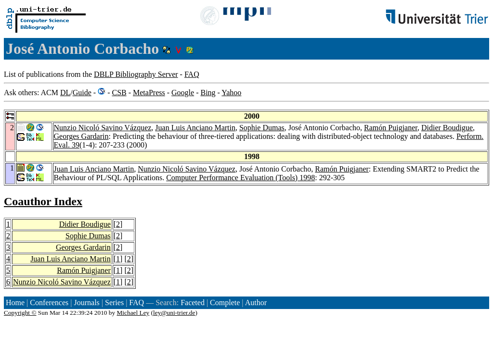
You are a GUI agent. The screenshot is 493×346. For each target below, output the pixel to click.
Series (114, 302)
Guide (82, 92)
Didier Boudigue (447, 128)
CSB (119, 92)
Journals (86, 302)
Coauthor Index (43, 201)
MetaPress (149, 92)
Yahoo (231, 92)
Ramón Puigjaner (390, 128)
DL (65, 92)
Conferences (49, 302)
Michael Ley (133, 312)
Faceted (193, 302)
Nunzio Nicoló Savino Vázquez (103, 128)
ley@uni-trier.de (174, 312)
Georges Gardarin (81, 136)
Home (15, 302)
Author (256, 302)
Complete (225, 302)
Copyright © (20, 312)
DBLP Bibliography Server (136, 74)
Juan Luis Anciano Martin (195, 128)
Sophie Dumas (262, 128)
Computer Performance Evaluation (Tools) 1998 (240, 177)
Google (182, 92)
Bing (207, 92)
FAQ (191, 74)
